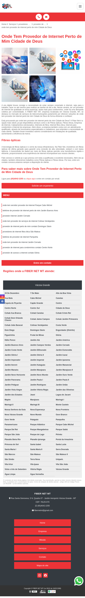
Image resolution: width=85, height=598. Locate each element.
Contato (42, 557)
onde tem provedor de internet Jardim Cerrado (22, 242)
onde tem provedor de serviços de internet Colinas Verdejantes (29, 221)
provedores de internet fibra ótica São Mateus (21, 232)
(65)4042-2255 (17, 179)
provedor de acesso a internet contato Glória (21, 253)
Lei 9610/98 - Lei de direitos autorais (15, 483)
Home (42, 523)
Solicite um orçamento (42, 185)
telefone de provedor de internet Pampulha (20, 237)
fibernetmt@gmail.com (42, 510)
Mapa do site (42, 565)
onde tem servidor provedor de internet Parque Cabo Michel (27, 205)
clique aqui (30, 179)
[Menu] (80, 6)
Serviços (42, 548)
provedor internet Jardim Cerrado (16, 216)
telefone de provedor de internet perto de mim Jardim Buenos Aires (30, 210)
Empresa (42, 531)
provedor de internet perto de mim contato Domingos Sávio (27, 226)
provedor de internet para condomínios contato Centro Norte (27, 247)
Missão (42, 540)
